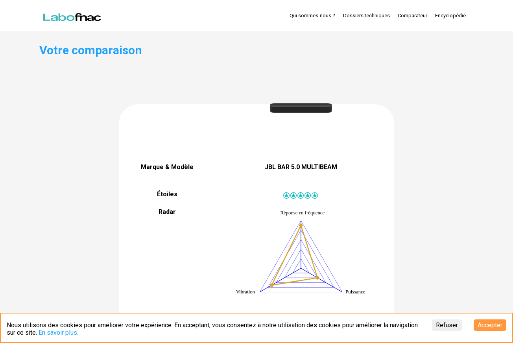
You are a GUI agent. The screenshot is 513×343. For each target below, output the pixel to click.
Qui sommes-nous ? (312, 15)
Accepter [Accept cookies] (490, 325)
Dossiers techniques (366, 15)
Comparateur (412, 15)
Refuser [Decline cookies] (447, 325)
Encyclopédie (450, 15)
